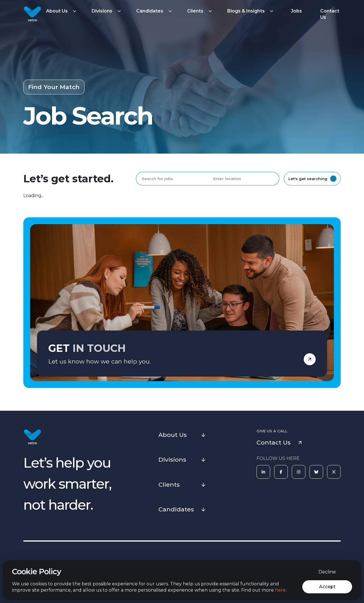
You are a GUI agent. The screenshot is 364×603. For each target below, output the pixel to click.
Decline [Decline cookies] (327, 572)
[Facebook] (281, 472)
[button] (62, 11)
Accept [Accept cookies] (327, 586)
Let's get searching (312, 178)
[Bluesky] (316, 472)
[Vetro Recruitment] (32, 14)
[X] (334, 472)
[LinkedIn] (263, 472)
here (280, 590)
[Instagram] (298, 472)
